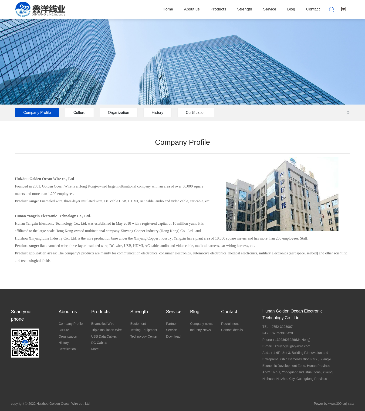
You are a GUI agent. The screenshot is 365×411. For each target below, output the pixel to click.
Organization (118, 113)
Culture (79, 113)
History (157, 113)
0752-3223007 (282, 327)
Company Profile (37, 113)
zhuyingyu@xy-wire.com (292, 346)
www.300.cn (337, 403)
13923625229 (285, 340)
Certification (195, 113)
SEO (351, 403)
